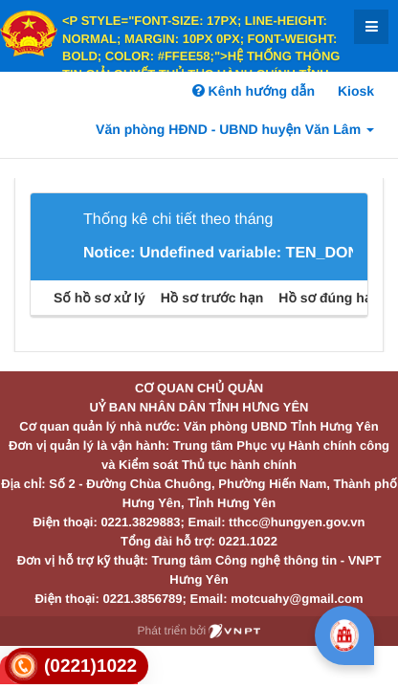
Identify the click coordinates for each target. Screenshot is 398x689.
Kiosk (356, 91)
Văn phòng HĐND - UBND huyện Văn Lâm (235, 129)
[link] (76, 666)
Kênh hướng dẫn (253, 91)
